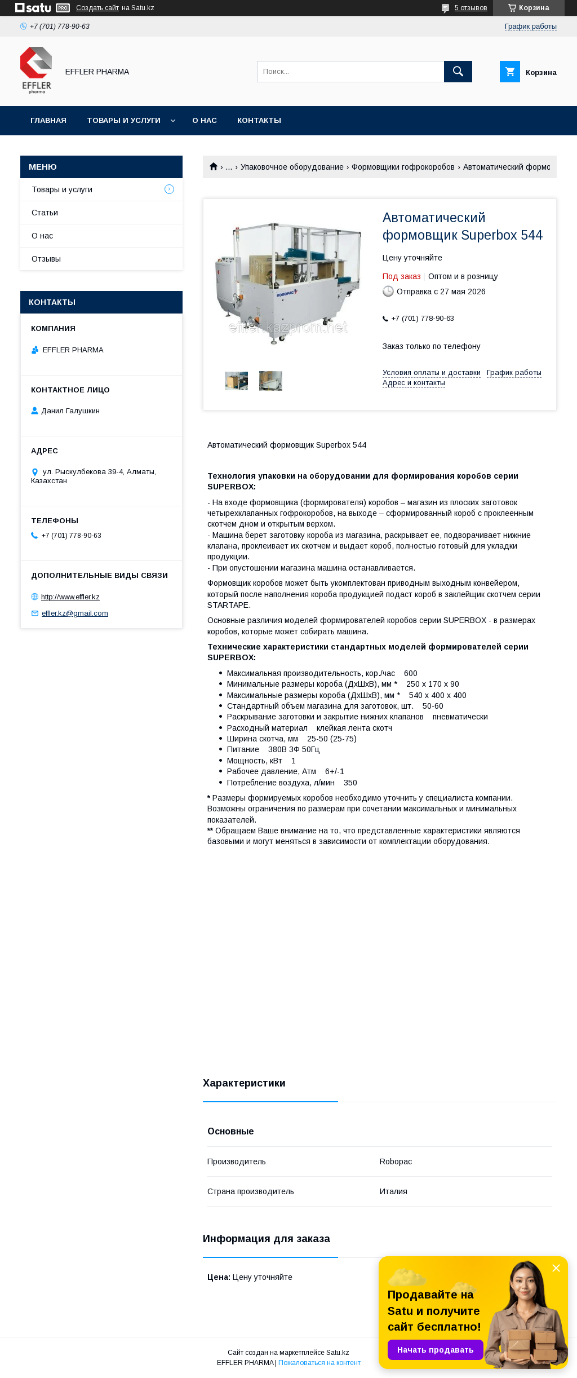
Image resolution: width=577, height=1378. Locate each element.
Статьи (45, 212)
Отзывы (46, 258)
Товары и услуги (124, 120)
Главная (48, 120)
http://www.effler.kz (70, 597)
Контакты (259, 120)
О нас (204, 120)
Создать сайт (97, 8)
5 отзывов (471, 8)
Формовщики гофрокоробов (403, 166)
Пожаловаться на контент (319, 1363)
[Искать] (458, 71)
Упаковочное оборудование (292, 166)
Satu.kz (337, 1353)
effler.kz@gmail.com (75, 613)
